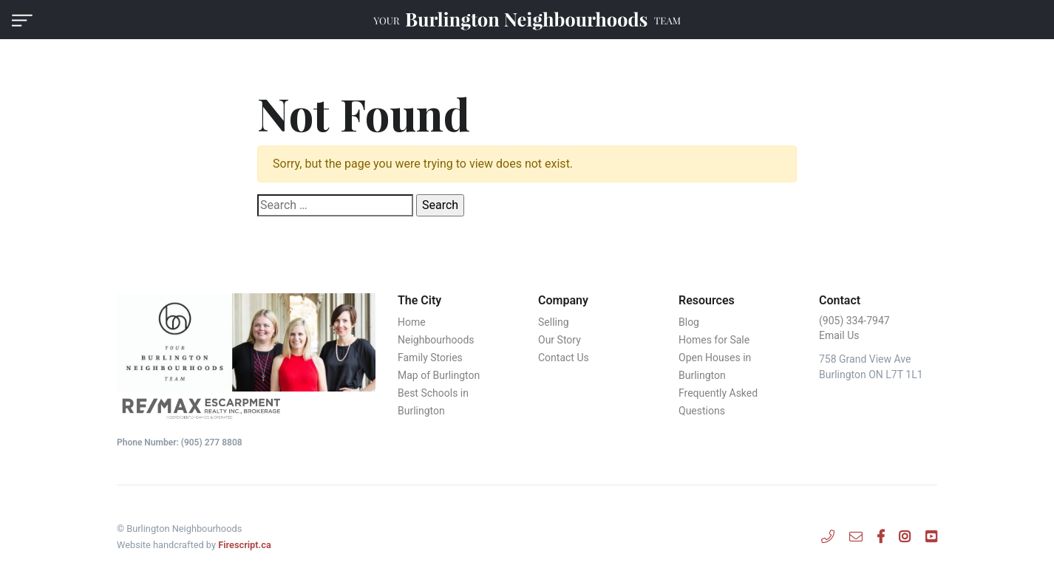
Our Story (559, 340)
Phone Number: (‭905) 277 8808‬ (179, 442)
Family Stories (430, 357)
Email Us (839, 335)
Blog (689, 322)
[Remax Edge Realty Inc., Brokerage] (246, 408)
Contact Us (563, 357)
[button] (22, 19)
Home (412, 322)
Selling (553, 322)
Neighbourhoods (436, 340)
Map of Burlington (439, 375)
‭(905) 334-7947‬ (854, 321)
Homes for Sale (714, 340)
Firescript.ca (244, 544)
